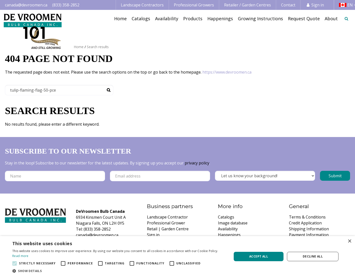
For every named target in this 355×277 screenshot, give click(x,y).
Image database (233, 223)
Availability (228, 229)
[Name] (55, 176)
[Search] (59, 90)
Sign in (317, 4)
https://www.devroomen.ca (226, 72)
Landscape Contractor (167, 217)
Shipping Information (309, 229)
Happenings (229, 234)
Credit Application (305, 223)
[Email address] (160, 176)
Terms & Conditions (307, 217)
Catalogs (226, 217)
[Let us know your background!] (265, 176)
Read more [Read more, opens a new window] (20, 256)
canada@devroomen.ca (26, 4)
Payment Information (309, 234)
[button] (119, 270)
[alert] (177, 256)
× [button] (349, 241)
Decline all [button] (313, 256)
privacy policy (197, 163)
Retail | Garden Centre (168, 229)
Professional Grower (166, 223)
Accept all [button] (258, 256)
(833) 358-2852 (65, 4)
